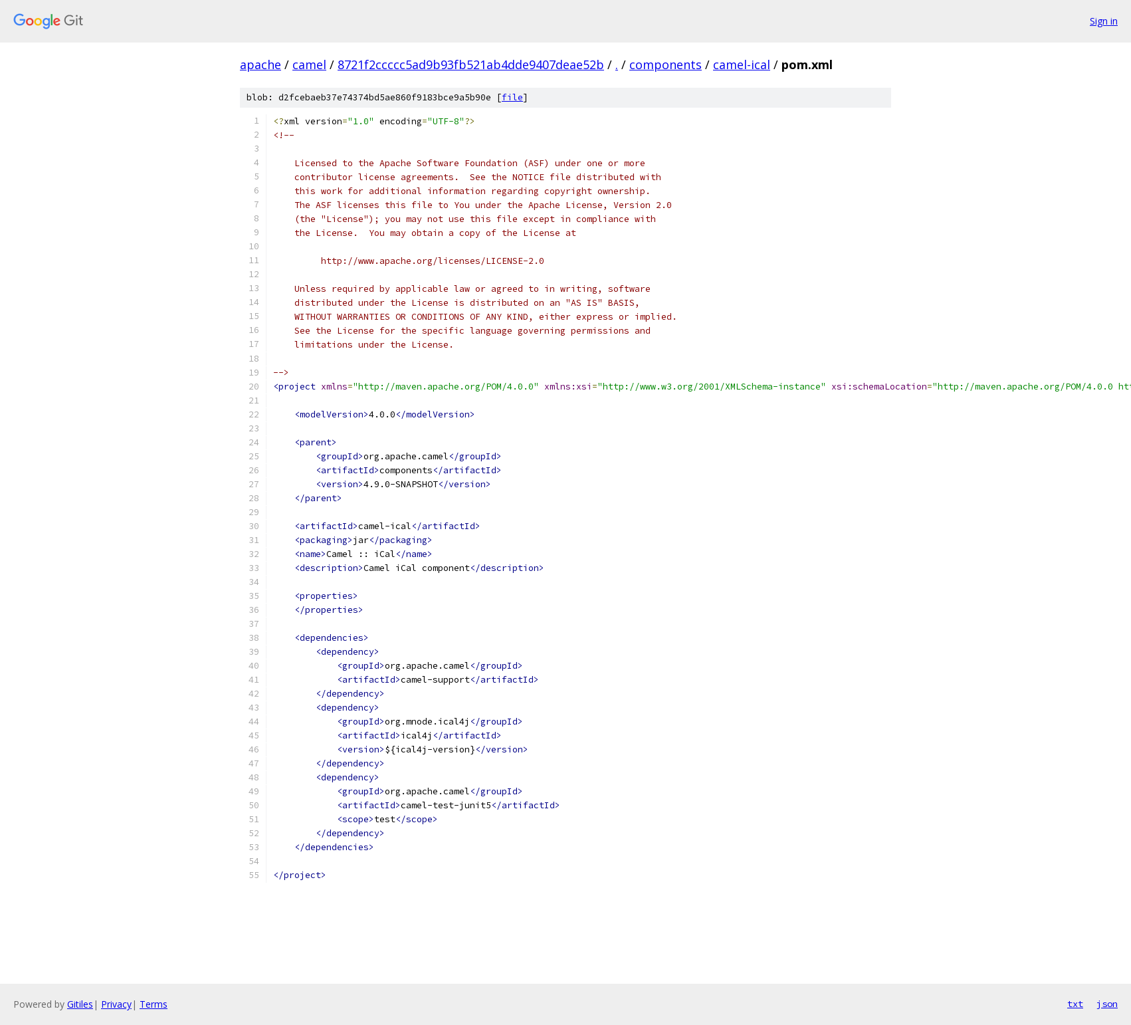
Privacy (116, 1004)
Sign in (1104, 21)
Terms (153, 1004)
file (512, 97)
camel (309, 64)
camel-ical (741, 64)
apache (260, 64)
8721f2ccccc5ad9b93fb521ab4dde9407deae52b (471, 64)
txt (1075, 1004)
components (665, 64)
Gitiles (80, 1004)
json (1107, 1004)
